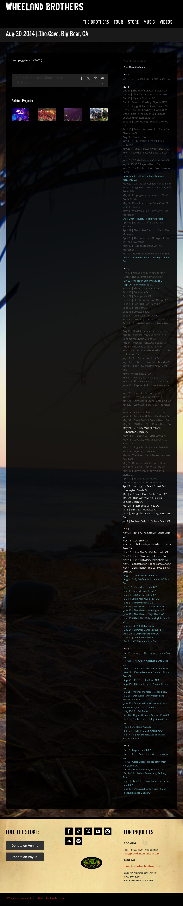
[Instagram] (107, 831)
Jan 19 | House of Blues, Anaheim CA (143, 730)
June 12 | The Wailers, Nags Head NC (143, 614)
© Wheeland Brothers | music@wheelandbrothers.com (35, 898)
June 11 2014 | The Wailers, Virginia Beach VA (146, 620)
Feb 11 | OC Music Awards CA (139, 641)
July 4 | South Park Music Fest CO (141, 598)
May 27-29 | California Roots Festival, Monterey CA (143, 177)
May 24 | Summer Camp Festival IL (142, 629)
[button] (14, 114)
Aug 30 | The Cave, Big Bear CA (140, 575)
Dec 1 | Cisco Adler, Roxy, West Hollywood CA (146, 755)
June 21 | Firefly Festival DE (138, 602)
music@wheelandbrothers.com (142, 866)
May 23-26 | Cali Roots (135, 711)
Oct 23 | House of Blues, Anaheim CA (143, 769)
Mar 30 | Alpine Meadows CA (139, 637)
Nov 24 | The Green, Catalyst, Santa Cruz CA (145, 662)
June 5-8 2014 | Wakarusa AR (139, 626)
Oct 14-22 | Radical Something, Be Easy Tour (144, 775)
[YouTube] (98, 831)
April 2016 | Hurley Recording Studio (143, 218)
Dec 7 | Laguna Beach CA (137, 750)
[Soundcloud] (69, 841)
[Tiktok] (78, 831)
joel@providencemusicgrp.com (142, 853)
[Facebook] (69, 831)
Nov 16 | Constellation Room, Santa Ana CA (146, 668)
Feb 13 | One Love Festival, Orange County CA (146, 259)
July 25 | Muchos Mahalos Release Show (145, 691)
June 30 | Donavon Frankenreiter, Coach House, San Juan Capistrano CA (145, 705)
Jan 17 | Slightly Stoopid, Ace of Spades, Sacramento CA (144, 736)
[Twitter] (88, 831)
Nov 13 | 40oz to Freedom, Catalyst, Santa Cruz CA (146, 674)
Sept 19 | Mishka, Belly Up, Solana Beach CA (145, 686)
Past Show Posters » (134, 67)
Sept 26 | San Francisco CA (138, 284)
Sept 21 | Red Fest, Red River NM (141, 680)
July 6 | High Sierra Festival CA (139, 595)
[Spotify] (78, 841)
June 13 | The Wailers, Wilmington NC (143, 610)
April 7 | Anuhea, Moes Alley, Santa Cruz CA (145, 721)
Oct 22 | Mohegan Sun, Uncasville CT (143, 280)
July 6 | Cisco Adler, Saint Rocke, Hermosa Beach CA (146, 783)
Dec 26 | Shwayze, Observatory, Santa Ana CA (146, 655)
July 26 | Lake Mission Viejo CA (139, 591)
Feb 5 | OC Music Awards (137, 726)
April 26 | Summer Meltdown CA (141, 633)
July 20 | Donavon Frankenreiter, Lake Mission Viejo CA (143, 697)
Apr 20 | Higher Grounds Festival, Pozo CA (146, 715)
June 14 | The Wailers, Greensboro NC (144, 606)
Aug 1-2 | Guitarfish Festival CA (140, 587)
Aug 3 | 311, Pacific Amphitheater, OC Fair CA (146, 581)
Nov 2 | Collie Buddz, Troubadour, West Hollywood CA (144, 763)
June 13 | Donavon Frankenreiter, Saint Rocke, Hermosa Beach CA (144, 790)
